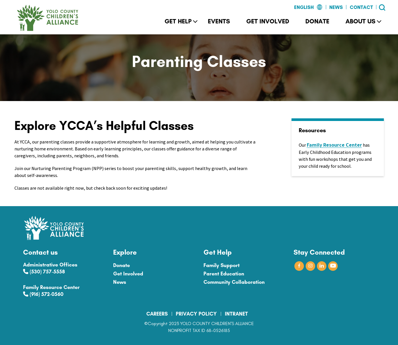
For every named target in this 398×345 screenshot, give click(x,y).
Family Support (221, 265)
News (336, 7)
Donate (317, 21)
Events (219, 21)
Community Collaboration (234, 282)
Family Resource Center (334, 144)
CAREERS (157, 314)
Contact (361, 7)
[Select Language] (294, 7)
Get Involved (267, 21)
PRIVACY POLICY (196, 314)
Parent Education (223, 274)
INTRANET (236, 314)
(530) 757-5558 (44, 271)
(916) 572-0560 (43, 294)
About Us (360, 21)
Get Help (178, 21)
